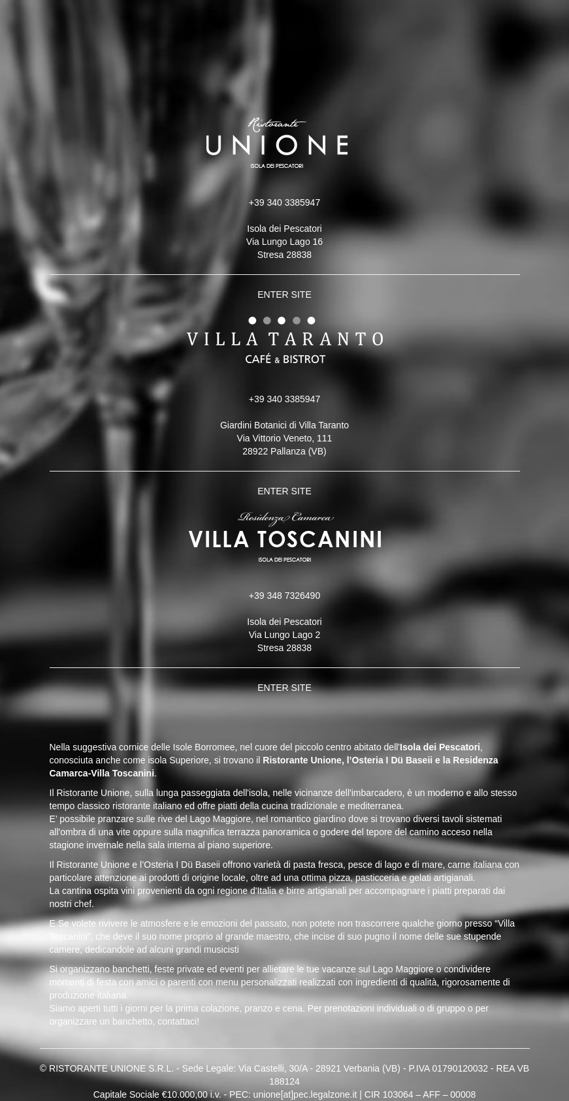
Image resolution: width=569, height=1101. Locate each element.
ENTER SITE (284, 294)
